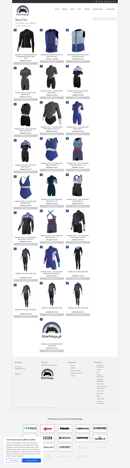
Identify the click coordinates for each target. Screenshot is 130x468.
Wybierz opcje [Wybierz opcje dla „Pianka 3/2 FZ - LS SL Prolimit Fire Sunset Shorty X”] (25, 244)
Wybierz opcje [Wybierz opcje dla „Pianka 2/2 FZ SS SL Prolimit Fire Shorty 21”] (51, 206)
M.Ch (56, 407)
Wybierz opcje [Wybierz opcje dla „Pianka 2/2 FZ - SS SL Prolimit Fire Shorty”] (78, 134)
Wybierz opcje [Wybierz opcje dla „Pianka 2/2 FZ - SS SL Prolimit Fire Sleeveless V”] (25, 136)
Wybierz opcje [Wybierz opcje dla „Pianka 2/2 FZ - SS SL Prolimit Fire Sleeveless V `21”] (78, 170)
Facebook (18, 374)
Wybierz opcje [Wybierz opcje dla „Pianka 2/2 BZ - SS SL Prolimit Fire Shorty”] (51, 98)
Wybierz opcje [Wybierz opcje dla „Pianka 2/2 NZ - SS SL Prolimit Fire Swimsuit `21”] (51, 242)
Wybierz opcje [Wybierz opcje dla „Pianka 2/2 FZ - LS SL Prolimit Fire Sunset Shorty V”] (51, 134)
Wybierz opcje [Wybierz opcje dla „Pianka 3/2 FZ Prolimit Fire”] (78, 278)
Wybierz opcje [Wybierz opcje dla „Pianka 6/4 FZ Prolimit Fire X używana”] (51, 351)
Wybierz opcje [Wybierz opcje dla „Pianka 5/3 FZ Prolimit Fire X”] (25, 316)
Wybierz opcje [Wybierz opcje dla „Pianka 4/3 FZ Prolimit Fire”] (25, 280)
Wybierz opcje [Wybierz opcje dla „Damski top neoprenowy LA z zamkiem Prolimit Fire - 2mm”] (25, 63)
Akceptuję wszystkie (32, 460)
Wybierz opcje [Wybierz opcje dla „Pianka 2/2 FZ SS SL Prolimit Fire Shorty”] (25, 172)
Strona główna (19, 23)
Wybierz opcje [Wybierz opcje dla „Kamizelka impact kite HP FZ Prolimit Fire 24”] (78, 61)
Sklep (26, 23)
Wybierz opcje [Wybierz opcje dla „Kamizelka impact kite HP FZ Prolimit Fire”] (51, 61)
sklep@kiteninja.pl (20, 369)
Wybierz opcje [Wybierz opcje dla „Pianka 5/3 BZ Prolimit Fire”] (51, 315)
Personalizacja (13, 460)
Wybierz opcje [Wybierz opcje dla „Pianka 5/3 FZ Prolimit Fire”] (78, 315)
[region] (23, 450)
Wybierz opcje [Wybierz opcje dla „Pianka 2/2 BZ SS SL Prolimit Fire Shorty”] (78, 98)
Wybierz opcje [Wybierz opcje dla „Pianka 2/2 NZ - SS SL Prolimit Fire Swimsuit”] (78, 206)
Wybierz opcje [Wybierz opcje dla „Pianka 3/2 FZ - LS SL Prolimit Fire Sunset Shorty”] (78, 242)
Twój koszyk (110, 1)
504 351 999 (18, 367)
